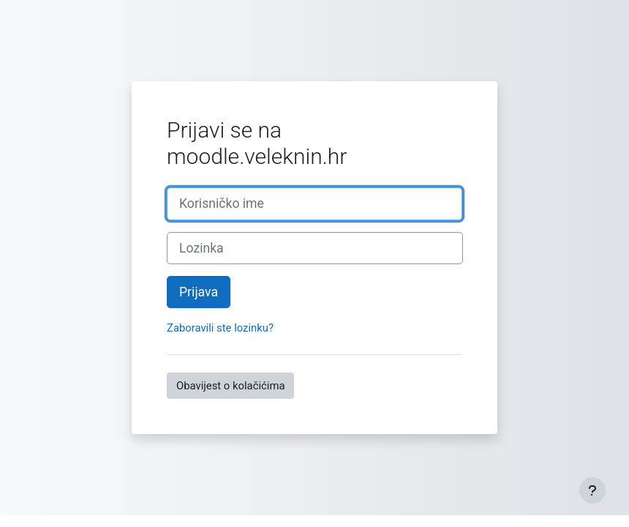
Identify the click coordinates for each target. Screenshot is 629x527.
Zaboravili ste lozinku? (220, 327)
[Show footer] (592, 490)
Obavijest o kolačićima (230, 385)
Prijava (198, 292)
